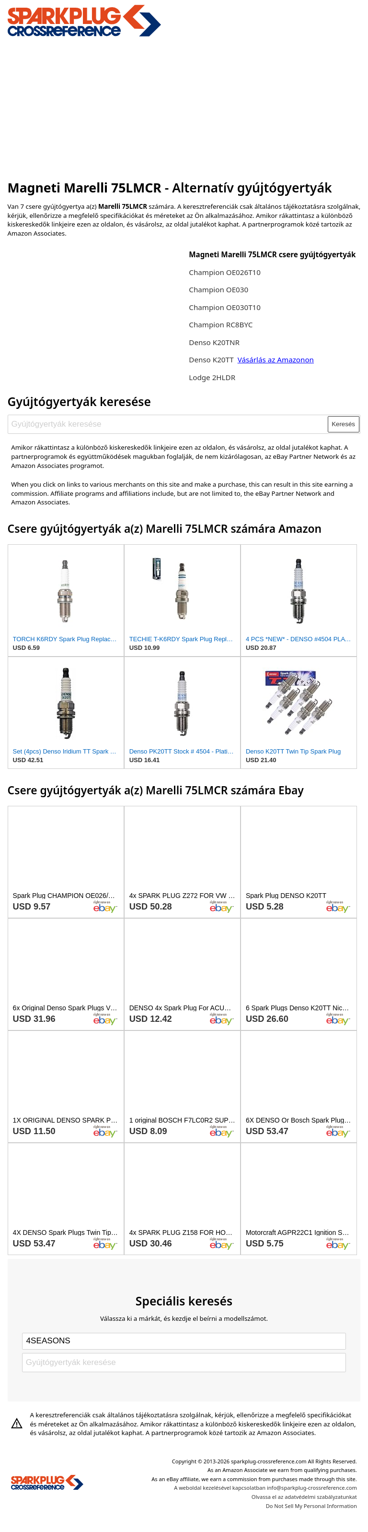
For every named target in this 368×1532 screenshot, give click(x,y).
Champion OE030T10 (225, 307)
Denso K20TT (211, 359)
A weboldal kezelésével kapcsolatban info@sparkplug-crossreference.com (265, 1487)
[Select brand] (184, 1341)
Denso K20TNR (214, 342)
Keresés (343, 424)
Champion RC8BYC (221, 324)
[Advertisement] (184, 107)
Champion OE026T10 (225, 272)
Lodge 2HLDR (212, 377)
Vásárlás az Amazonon (276, 359)
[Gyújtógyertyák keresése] (168, 424)
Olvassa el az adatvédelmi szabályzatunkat (304, 1496)
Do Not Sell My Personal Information (311, 1505)
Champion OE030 (218, 289)
